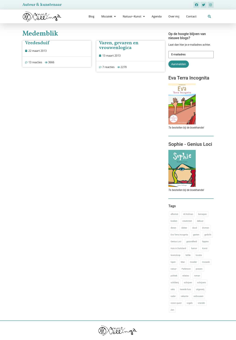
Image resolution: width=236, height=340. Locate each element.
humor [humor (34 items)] (194, 248)
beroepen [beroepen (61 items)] (202, 214)
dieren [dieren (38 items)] (173, 228)
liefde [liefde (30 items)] (187, 255)
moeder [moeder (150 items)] (193, 262)
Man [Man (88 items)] (183, 262)
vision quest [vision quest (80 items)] (176, 303)
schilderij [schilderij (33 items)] (175, 282)
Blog (91, 16)
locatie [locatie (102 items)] (199, 255)
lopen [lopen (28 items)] (173, 262)
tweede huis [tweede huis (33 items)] (185, 289)
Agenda (157, 16)
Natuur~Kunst (134, 16)
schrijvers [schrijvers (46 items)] (201, 282)
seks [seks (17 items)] (173, 289)
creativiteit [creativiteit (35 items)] (187, 221)
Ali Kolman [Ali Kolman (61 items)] (188, 214)
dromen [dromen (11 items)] (205, 228)
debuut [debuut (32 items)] (200, 221)
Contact (191, 16)
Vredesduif (37, 43)
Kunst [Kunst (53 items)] (204, 248)
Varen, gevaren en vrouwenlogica (118, 45)
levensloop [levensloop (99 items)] (175, 255)
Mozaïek (108, 16)
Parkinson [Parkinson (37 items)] (186, 269)
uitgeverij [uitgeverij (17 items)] (200, 289)
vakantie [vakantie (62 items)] (184, 296)
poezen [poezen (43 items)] (199, 269)
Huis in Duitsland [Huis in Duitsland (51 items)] (178, 248)
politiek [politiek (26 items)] (174, 276)
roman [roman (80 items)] (197, 276)
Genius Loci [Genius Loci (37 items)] (176, 241)
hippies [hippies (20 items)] (205, 241)
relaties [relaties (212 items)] (185, 276)
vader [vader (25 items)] (173, 296)
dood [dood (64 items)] (194, 228)
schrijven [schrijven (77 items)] (188, 282)
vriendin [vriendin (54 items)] (201, 303)
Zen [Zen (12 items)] (172, 310)
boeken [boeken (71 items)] (174, 221)
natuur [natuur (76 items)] (173, 269)
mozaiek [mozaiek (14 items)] (206, 262)
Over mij (173, 16)
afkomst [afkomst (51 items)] (174, 214)
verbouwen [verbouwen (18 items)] (198, 296)
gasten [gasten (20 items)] (196, 235)
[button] (209, 16)
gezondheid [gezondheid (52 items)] (191, 241)
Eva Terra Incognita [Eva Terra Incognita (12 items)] (179, 235)
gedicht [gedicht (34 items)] (207, 235)
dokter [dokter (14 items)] (184, 228)
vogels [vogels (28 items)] (190, 303)
